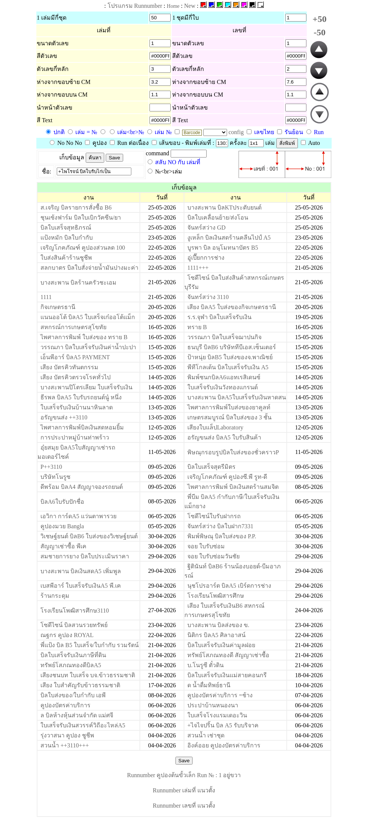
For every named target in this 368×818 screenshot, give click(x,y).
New (189, 6)
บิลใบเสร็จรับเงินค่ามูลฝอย (221, 645)
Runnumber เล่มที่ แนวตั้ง (184, 790)
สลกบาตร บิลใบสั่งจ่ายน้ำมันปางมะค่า (89, 267)
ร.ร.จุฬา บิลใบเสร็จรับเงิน (219, 317)
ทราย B (197, 327)
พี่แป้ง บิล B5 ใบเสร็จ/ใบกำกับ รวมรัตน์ (89, 645)
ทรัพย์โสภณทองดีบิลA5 (70, 665)
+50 (320, 19)
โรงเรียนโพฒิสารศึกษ (215, 596)
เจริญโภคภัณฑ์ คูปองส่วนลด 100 (82, 247)
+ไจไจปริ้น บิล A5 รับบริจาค (223, 725)
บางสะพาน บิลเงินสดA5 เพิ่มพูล (80, 571)
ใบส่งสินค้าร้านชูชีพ (66, 257)
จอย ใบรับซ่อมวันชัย (213, 556)
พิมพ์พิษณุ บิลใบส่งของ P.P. (221, 536)
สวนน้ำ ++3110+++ (64, 745)
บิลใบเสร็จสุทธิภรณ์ (65, 227)
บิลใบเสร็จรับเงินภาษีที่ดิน (73, 655)
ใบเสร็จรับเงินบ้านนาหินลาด (76, 407)
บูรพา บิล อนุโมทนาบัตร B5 (222, 247)
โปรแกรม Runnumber (135, 6)
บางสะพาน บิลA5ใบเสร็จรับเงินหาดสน (236, 397)
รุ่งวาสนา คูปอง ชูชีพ (67, 735)
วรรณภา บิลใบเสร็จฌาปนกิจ (224, 337)
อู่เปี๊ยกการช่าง (205, 257)
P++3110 (51, 467)
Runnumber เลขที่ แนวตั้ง (184, 805)
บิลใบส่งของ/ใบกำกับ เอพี (73, 695)
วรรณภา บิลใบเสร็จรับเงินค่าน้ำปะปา (88, 347)
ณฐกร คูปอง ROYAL (66, 635)
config (237, 132)
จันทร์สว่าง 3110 (208, 297)
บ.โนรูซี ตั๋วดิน (205, 665)
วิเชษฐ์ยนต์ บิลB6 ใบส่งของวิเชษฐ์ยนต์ (89, 536)
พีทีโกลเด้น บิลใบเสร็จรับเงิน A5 (228, 367)
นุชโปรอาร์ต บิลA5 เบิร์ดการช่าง (229, 585)
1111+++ (197, 267)
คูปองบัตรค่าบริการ (65, 705)
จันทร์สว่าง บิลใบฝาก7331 (220, 526)
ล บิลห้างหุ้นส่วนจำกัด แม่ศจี (76, 715)
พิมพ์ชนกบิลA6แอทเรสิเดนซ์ (223, 377)
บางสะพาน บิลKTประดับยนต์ (224, 207)
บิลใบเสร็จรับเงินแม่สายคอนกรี (227, 675)
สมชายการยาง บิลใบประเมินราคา (84, 556)
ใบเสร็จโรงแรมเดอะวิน (217, 715)
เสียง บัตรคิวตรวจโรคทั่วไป (75, 377)
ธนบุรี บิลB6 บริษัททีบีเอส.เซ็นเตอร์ (231, 347)
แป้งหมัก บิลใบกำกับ (66, 237)
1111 (46, 297)
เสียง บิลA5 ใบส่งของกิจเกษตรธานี (231, 307)
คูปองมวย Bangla (62, 526)
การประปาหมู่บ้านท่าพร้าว (74, 437)
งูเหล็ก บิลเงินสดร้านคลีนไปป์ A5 (229, 237)
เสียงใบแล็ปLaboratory (215, 427)
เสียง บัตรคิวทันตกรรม (69, 367)
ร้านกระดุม (54, 596)
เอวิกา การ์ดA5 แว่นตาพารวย (78, 516)
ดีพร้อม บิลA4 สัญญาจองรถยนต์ (81, 487)
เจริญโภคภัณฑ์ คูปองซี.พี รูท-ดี (227, 477)
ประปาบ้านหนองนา (212, 705)
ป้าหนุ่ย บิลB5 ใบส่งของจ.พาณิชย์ (230, 357)
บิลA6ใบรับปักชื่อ (62, 502)
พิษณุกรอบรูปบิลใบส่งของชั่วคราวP (233, 452)
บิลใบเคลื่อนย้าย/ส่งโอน (217, 217)
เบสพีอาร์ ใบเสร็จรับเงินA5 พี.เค (80, 585)
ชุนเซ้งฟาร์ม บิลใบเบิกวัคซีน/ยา (80, 217)
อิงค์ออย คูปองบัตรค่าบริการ (223, 745)
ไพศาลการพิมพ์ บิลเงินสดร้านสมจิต (233, 487)
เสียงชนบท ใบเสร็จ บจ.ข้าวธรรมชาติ (87, 675)
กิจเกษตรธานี (57, 307)
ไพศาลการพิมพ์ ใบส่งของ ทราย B (84, 337)
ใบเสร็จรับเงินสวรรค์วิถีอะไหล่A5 (82, 725)
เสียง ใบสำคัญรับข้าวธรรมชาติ (80, 685)
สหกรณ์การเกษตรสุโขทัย (73, 327)
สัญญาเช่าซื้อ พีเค (63, 546)
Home (173, 6)
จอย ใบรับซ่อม (206, 546)
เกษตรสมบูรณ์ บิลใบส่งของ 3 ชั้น (229, 417)
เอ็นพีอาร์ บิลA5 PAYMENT (75, 357)
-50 (319, 32)
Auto (310, 143)
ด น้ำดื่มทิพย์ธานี (208, 685)
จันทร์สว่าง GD (206, 227)
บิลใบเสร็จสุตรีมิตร (211, 467)
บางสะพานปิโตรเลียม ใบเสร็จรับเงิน (86, 387)
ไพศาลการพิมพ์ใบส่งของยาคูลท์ (228, 407)
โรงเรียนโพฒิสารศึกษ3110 (74, 610)
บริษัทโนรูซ (55, 477)
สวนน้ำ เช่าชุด (205, 735)
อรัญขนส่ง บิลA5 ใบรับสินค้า (224, 437)
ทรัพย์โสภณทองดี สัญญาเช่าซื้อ (228, 655)
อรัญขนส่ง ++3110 (63, 417)
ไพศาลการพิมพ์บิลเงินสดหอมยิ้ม (82, 427)
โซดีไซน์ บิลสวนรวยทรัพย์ (74, 625)
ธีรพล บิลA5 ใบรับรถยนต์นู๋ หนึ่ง (81, 397)
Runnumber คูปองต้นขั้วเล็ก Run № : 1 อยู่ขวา (184, 775)
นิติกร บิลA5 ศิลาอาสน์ (216, 635)
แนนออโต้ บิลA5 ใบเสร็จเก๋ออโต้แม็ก (87, 317)
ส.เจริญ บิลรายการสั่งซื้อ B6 (76, 207)
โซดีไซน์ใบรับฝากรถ (214, 516)
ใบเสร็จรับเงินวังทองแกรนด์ (222, 387)
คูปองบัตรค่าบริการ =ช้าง (220, 695)
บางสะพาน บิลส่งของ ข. (218, 625)
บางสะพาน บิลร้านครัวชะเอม (78, 282)
